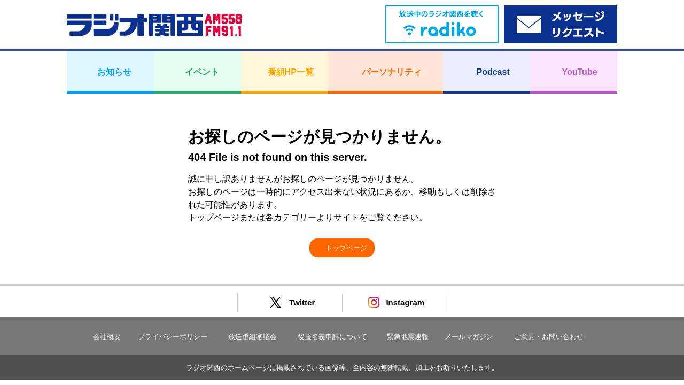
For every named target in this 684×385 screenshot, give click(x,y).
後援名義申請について (332, 337)
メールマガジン (469, 337)
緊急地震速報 (408, 337)
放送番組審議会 (252, 337)
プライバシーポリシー (172, 337)
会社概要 (107, 337)
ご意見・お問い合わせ (549, 337)
